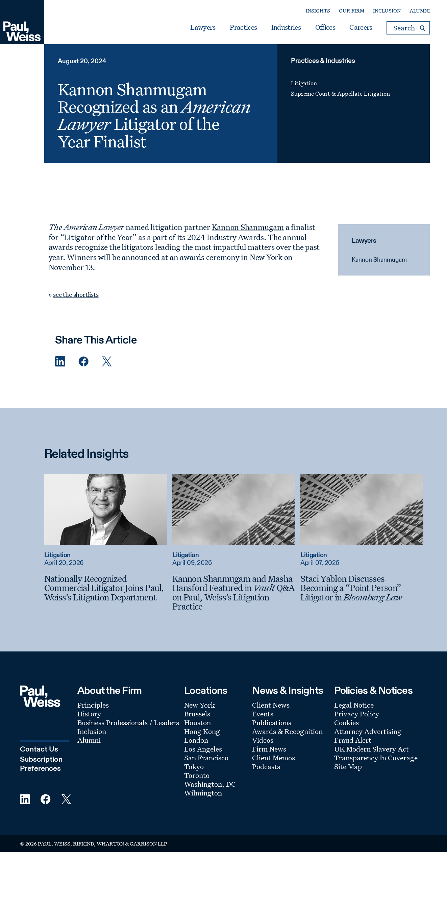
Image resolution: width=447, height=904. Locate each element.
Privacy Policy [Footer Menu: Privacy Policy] (356, 713)
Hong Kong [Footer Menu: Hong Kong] (202, 731)
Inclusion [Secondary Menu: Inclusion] (387, 10)
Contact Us (39, 749)
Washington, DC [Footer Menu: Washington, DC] (210, 784)
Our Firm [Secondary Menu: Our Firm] (351, 10)
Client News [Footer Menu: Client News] (271, 705)
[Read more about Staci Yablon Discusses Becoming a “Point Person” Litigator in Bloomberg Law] (361, 509)
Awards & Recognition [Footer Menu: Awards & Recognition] (287, 731)
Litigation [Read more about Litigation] (57, 555)
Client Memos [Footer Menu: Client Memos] (273, 757)
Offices (325, 27)
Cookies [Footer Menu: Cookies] (346, 722)
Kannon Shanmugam (379, 260)
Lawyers (202, 27)
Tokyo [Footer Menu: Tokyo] (194, 766)
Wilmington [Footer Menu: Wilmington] (203, 793)
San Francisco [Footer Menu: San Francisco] (206, 757)
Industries (286, 27)
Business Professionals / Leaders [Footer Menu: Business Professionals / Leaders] (128, 722)
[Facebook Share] (83, 361)
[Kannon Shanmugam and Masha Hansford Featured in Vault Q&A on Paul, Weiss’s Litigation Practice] (233, 592)
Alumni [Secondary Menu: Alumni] (419, 10)
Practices (243, 27)
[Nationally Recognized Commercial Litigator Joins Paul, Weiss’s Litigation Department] (105, 588)
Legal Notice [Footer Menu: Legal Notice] (354, 705)
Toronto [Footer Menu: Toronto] (196, 775)
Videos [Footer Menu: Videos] (262, 740)
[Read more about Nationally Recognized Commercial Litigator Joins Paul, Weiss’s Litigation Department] (105, 509)
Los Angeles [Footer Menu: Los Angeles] (203, 749)
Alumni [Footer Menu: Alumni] (89, 740)
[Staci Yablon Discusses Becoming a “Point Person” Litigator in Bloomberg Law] (361, 588)
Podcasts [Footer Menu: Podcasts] (266, 766)
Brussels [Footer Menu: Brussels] (197, 713)
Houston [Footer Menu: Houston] (197, 722)
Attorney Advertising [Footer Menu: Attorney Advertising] (367, 731)
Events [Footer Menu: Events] (262, 713)
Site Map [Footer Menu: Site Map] (348, 766)
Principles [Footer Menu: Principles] (93, 705)
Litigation (304, 83)
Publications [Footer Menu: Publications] (271, 722)
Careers (360, 27)
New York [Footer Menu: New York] (199, 705)
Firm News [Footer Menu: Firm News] (269, 749)
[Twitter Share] (107, 361)
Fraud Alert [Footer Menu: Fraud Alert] (352, 740)
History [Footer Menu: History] (89, 713)
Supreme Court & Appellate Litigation (340, 93)
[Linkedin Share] (60, 361)
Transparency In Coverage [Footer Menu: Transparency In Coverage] (376, 757)
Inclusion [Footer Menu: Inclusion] (91, 731)
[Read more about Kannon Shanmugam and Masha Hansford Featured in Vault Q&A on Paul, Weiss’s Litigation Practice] (233, 509)
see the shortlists (75, 294)
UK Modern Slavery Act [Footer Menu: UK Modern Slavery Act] (371, 749)
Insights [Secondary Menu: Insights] (318, 10)
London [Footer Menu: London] (196, 740)
